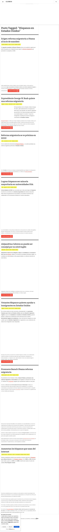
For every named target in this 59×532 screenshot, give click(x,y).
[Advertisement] (29, 13)
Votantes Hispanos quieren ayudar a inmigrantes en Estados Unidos (17, 314)
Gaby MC (3, 258)
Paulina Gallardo (5, 44)
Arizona (9, 263)
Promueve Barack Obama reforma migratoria (16, 382)
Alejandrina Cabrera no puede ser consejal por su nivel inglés (16, 252)
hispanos (33, 469)
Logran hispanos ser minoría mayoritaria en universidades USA (18, 187)
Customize (4, 526)
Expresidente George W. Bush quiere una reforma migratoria (16, 101)
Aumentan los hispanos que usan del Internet (18, 462)
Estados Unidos (17, 44)
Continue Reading (12, 90)
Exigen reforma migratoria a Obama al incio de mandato (18, 40)
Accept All (16, 526)
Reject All (10, 526)
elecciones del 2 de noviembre (29, 450)
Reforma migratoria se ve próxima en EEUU (16, 139)
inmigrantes (11, 393)
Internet (28, 466)
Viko (2, 143)
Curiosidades (17, 466)
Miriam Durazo (4, 466)
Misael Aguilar (4, 386)
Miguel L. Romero (5, 319)
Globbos (9, 1)
